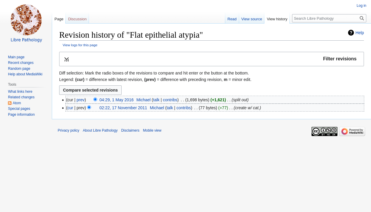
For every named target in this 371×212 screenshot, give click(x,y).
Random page (19, 69)
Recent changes (21, 63)
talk (156, 99)
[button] (211, 59)
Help (359, 32)
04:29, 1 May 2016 (117, 99)
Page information (21, 114)
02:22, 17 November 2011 (123, 107)
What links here (20, 92)
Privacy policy (68, 130)
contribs (170, 99)
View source (251, 19)
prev (81, 99)
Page (58, 19)
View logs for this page (80, 45)
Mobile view (152, 130)
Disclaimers (130, 130)
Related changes (21, 97)
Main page (16, 57)
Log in (361, 6)
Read (232, 19)
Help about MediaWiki (25, 74)
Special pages (19, 109)
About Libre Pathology (100, 130)
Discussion (77, 19)
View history (277, 19)
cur (70, 107)
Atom (17, 103)
